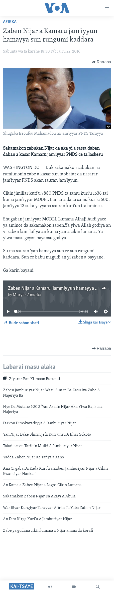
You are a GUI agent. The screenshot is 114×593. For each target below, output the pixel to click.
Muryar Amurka (27, 295)
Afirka (10, 22)
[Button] (101, 62)
